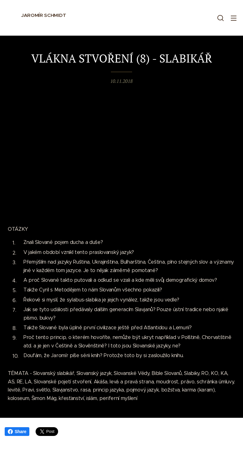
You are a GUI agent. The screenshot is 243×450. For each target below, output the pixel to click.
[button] (220, 18)
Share (17, 431)
